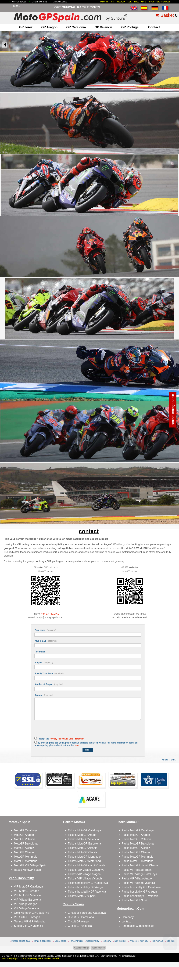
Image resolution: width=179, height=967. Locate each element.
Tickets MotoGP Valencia (83, 839)
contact (154, 27)
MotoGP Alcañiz (24, 847)
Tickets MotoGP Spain (81, 895)
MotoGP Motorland (25, 861)
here (77, 745)
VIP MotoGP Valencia (27, 895)
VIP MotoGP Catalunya (28, 886)
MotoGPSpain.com (63, 956)
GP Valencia (104, 27)
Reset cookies (98, 948)
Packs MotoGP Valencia (137, 839)
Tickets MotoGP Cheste (82, 852)
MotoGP (121, 2)
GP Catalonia (76, 27)
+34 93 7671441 (50, 613)
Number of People (48, 684)
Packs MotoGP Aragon (136, 834)
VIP (112, 2)
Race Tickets (140, 2)
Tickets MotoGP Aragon (82, 834)
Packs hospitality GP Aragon (139, 891)
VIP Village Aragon (25, 904)
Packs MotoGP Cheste (136, 852)
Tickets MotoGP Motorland (84, 861)
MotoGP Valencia (24, 839)
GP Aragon (49, 27)
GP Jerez (26, 27)
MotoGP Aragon (24, 834)
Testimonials (157, 941)
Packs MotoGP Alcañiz (136, 847)
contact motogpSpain (173, 409)
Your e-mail (45, 641)
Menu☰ (16, 7)
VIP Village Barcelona (27, 899)
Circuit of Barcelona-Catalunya (87, 912)
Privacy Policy (76, 941)
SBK (129, 2)
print (173, 760)
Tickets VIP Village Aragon (84, 874)
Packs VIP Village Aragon (137, 878)
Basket (167, 15)
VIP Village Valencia (26, 908)
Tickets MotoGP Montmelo (84, 856)
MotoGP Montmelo (25, 856)
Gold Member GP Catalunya (31, 912)
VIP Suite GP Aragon (27, 917)
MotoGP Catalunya (26, 830)
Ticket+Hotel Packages (159, 2)
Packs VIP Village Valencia (138, 882)
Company (128, 917)
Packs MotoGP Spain (135, 900)
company (106, 941)
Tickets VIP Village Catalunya (86, 869)
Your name (45, 630)
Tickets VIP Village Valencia (85, 878)
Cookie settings (81, 948)
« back (165, 760)
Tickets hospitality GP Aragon (86, 887)
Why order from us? (139, 941)
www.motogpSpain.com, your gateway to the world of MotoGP (30, 958)
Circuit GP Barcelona (81, 917)
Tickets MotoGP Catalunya (84, 830)
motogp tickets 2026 (20, 941)
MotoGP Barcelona (26, 843)
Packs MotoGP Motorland (137, 861)
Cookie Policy (92, 941)
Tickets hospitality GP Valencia (87, 891)
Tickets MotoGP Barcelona (84, 843)
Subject (43, 662)
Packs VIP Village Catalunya (139, 874)
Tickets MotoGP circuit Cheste (86, 865)
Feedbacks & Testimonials (138, 925)
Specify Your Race (48, 673)
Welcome (104, 2)
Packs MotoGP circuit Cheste (140, 865)
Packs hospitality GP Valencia (140, 895)
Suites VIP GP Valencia (28, 925)
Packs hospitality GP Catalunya (141, 887)
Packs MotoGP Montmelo (137, 856)
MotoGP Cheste (24, 852)
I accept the (60, 739)
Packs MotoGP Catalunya (138, 830)
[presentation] (61, 730)
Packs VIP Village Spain (137, 869)
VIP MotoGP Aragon (26, 890)
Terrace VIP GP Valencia (29, 921)
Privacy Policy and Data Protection (67, 739)
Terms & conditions (42, 941)
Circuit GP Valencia (80, 925)
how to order (120, 941)
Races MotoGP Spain (27, 869)
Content (43, 695)
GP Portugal (130, 27)
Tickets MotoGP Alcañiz (82, 847)
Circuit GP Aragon (79, 921)
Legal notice (60, 941)
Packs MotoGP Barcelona (138, 843)
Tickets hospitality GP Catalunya (88, 882)
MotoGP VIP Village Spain (30, 865)
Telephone (39, 652)
